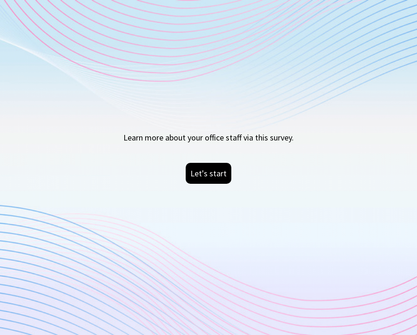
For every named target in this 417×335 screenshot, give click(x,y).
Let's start (208, 173)
